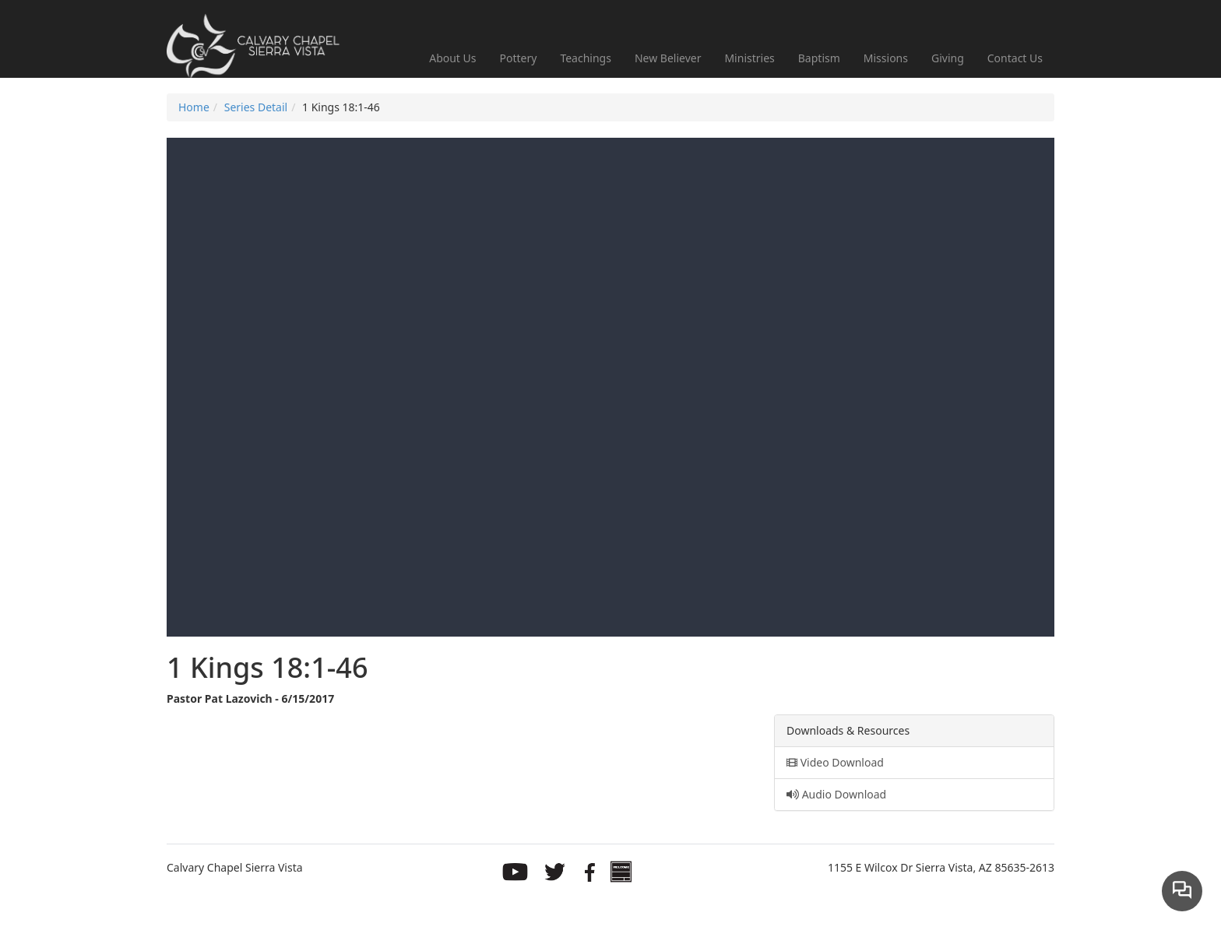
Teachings (585, 58)
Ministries (749, 58)
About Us (452, 58)
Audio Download (836, 794)
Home (193, 107)
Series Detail (255, 107)
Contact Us (1015, 58)
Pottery (518, 58)
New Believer (668, 58)
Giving (947, 58)
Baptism (819, 58)
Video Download (835, 762)
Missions (886, 58)
